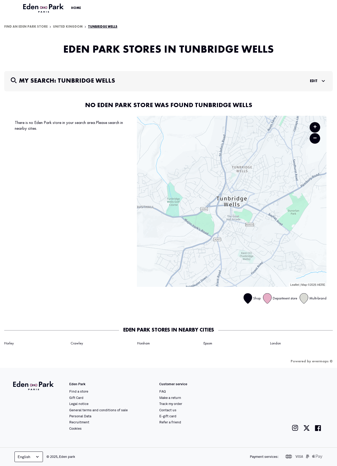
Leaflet (294, 284)
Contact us (167, 410)
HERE (321, 284)
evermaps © (322, 361)
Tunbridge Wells (102, 26)
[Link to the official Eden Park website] (44, 8)
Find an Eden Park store (26, 26)
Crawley (77, 343)
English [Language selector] (29, 456)
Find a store (78, 391)
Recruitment (79, 422)
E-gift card (167, 416)
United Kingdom (68, 26)
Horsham (143, 343)
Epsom (208, 343)
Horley (9, 343)
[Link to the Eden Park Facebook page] (318, 428)
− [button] (315, 138)
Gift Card (76, 397)
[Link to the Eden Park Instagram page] (295, 428)
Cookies (75, 428)
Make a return (170, 397)
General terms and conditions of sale (98, 410)
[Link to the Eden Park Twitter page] (307, 428)
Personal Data (80, 416)
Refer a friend (170, 422)
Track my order (170, 404)
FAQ (162, 391)
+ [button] (315, 127)
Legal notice (78, 404)
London (275, 343)
